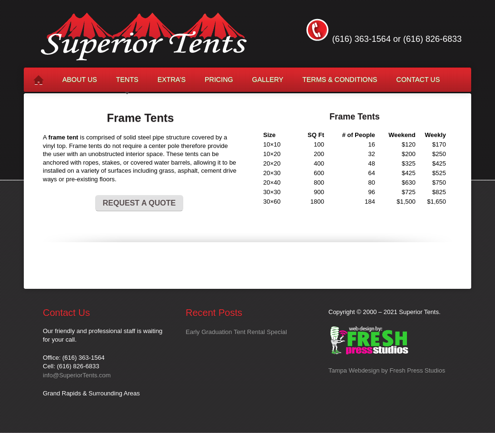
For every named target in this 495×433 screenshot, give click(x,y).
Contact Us (418, 79)
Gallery (268, 79)
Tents (127, 83)
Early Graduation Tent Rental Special (236, 331)
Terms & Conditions (339, 79)
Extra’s (172, 79)
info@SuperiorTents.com (77, 375)
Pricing (219, 79)
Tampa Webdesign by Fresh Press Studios (386, 370)
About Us (79, 79)
